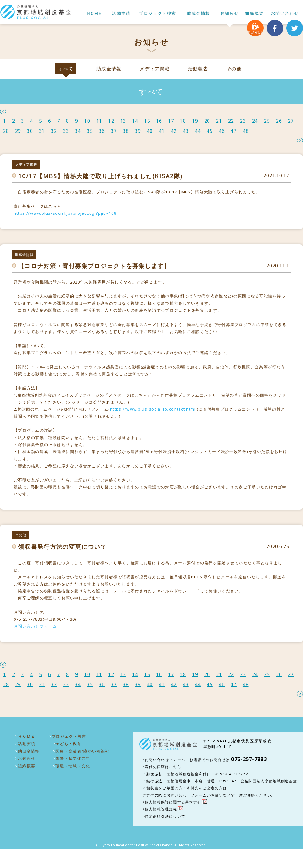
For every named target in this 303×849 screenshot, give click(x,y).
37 (114, 131)
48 (246, 131)
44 (198, 131)
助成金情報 (198, 13)
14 (135, 121)
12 (111, 121)
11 (99, 121)
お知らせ (229, 13)
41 (162, 131)
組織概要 (254, 13)
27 (291, 121)
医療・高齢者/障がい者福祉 (82, 751)
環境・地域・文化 (72, 766)
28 (6, 131)
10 (87, 121)
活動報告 (198, 68)
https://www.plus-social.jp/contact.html (153, 409)
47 (234, 131)
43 (186, 131)
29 (18, 131)
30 (30, 131)
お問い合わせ (285, 13)
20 (207, 121)
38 (126, 131)
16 (159, 121)
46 (222, 131)
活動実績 (121, 13)
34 (78, 131)
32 (54, 131)
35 (90, 131)
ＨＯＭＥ (94, 13)
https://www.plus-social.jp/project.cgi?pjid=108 (65, 213)
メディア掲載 (155, 68)
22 (231, 121)
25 (267, 121)
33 (66, 131)
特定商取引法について (165, 816)
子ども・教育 (68, 743)
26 (279, 121)
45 (210, 131)
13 (123, 121)
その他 (234, 68)
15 (147, 121)
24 (255, 121)
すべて (66, 68)
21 (219, 121)
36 (102, 131)
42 (174, 131)
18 (183, 121)
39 (138, 131)
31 (42, 131)
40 (150, 131)
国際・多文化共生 (72, 758)
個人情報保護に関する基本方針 (173, 802)
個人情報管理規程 (161, 809)
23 (243, 121)
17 (171, 121)
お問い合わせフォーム (35, 626)
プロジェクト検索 (157, 13)
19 (195, 121)
